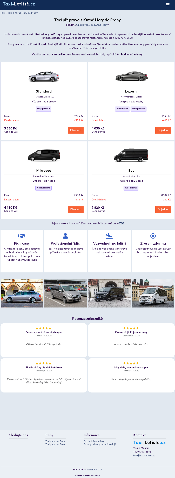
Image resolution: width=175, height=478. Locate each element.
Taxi (3, 13)
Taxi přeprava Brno (55, 444)
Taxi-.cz (19, 4)
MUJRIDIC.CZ (94, 470)
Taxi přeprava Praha (55, 441)
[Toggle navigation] (168, 5)
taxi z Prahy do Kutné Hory (92, 25)
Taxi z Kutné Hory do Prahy (23, 13)
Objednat (75, 130)
